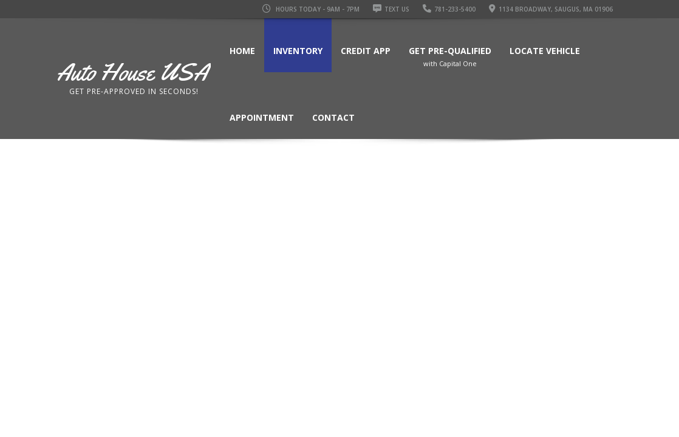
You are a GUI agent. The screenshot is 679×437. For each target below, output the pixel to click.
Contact (333, 117)
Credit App (366, 50)
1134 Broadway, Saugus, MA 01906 (551, 9)
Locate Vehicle (545, 50)
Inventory (297, 50)
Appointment (262, 117)
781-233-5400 (449, 9)
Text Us (391, 9)
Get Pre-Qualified (450, 59)
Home (242, 50)
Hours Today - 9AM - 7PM (311, 9)
